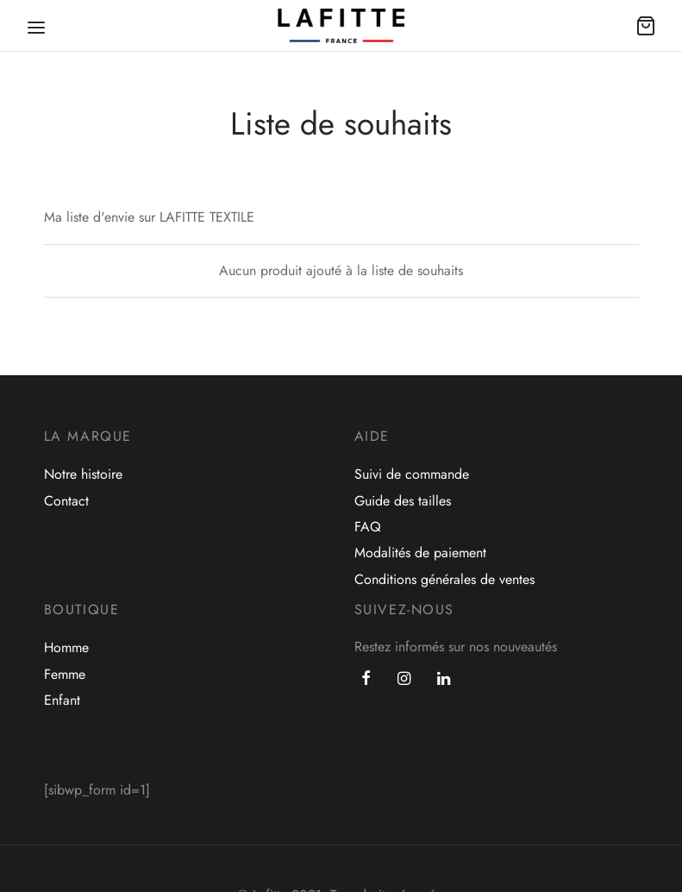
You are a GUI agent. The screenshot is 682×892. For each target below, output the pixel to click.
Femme (64, 674)
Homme (66, 647)
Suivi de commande (411, 474)
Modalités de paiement (420, 552)
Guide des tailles (402, 501)
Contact (66, 501)
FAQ (367, 527)
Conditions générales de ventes (444, 579)
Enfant (62, 700)
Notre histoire (83, 474)
